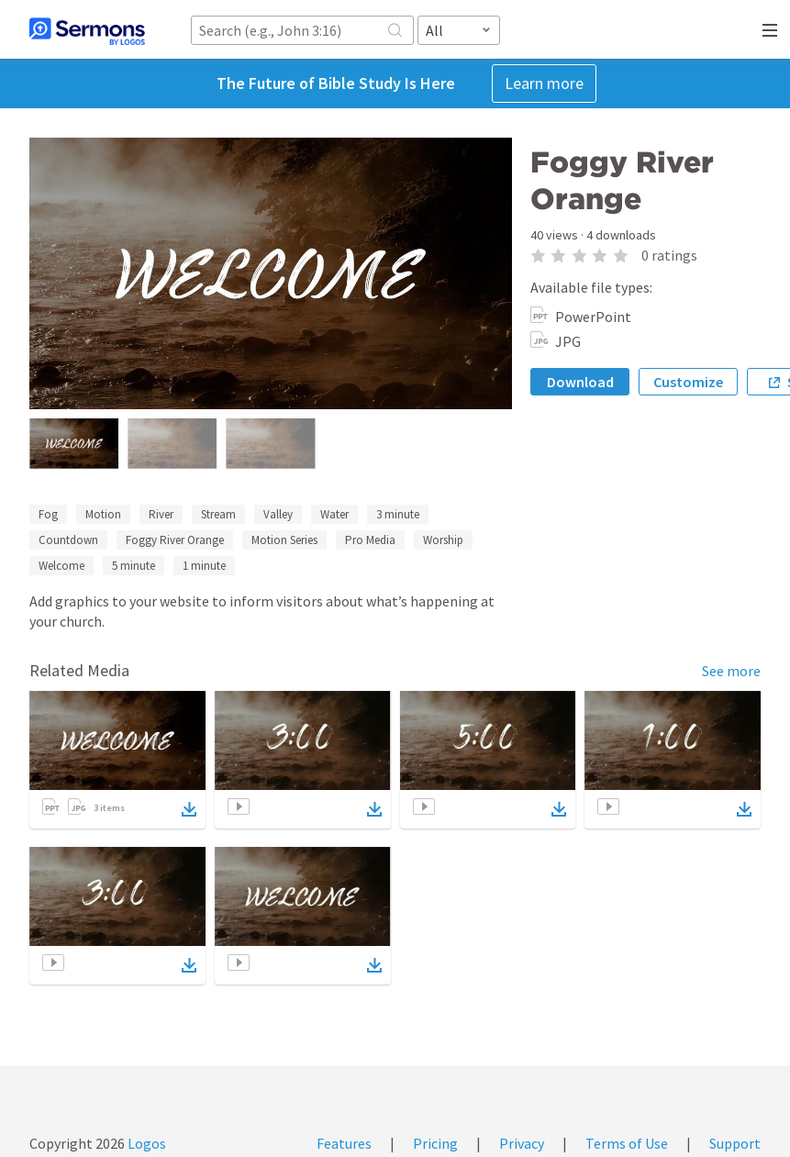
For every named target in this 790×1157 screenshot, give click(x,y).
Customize (688, 382)
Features (344, 1143)
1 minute (204, 565)
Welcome (61, 565)
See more (731, 671)
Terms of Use (626, 1143)
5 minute (133, 565)
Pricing (435, 1143)
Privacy (521, 1143)
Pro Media (370, 540)
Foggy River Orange (175, 540)
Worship (443, 540)
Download (580, 382)
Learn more (544, 83)
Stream (218, 514)
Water (334, 514)
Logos (145, 1143)
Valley (278, 514)
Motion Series (284, 540)
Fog (48, 514)
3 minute (397, 514)
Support (735, 1143)
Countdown (68, 540)
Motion (103, 514)
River (161, 514)
